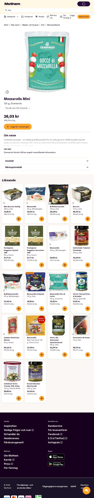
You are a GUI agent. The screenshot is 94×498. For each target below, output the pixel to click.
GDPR (73, 483)
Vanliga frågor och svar (19, 427)
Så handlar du (12, 431)
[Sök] (6, 10)
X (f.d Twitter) (57, 435)
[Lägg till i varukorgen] (18, 216)
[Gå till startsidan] (12, 3)
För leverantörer (57, 427)
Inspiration (10, 423)
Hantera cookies (84, 483)
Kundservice (55, 423)
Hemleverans (11, 435)
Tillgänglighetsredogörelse (55, 483)
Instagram (55, 439)
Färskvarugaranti (14, 439)
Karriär (9, 456)
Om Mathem (11, 452)
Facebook (55, 431)
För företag (11, 465)
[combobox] (48, 10)
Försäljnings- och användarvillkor (25, 483)
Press (8, 461)
